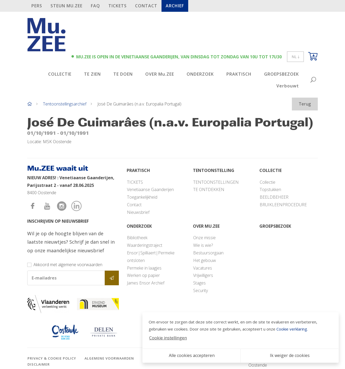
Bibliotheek (137, 238)
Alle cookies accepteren (192, 355)
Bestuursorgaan (208, 253)
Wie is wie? (203, 245)
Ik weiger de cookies (290, 355)
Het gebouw (204, 260)
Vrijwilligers (203, 275)
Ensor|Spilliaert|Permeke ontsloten (151, 256)
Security (200, 290)
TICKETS (117, 6)
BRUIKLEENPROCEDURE (283, 205)
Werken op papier (143, 275)
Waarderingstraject (144, 245)
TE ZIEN (92, 74)
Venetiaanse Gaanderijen (150, 189)
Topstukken (270, 189)
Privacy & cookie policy (51, 358)
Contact (146, 6)
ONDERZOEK (200, 74)
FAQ (95, 6)
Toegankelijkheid (142, 197)
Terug (305, 104)
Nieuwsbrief (138, 212)
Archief (175, 6)
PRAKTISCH (239, 74)
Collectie (267, 182)
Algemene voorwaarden (109, 358)
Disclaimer (38, 364)
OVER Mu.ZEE (159, 74)
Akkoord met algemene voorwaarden (68, 264)
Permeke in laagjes (144, 268)
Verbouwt (287, 86)
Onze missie (204, 238)
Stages (199, 283)
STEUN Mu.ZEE (66, 6)
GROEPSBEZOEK (281, 74)
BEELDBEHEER (274, 197)
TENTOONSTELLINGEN (216, 182)
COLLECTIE (59, 74)
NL (295, 56)
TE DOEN (123, 74)
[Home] (29, 104)
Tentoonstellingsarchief (64, 104)
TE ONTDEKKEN (208, 189)
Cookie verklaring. (292, 329)
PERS (36, 6)
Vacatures (202, 268)
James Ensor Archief (145, 283)
